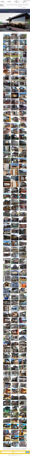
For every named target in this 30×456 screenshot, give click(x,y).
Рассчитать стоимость (9, 1)
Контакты (24, 7)
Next (28, 22)
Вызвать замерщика (3, 1)
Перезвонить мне (24, 2)
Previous (1, 22)
